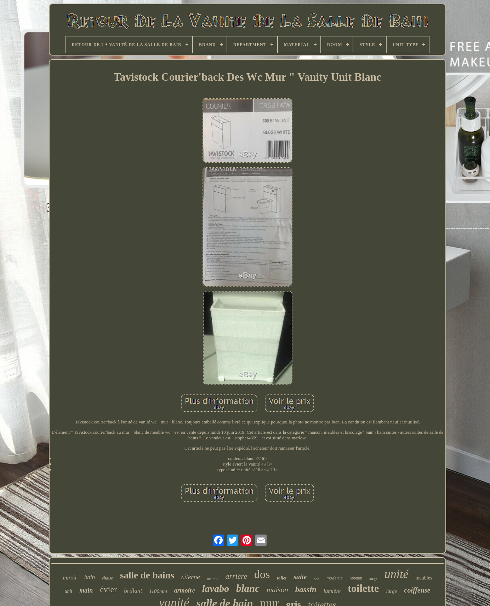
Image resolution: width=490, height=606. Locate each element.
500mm (356, 578)
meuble (212, 579)
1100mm (158, 591)
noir (316, 579)
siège (373, 579)
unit (68, 591)
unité (396, 574)
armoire (184, 590)
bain (89, 577)
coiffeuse (417, 590)
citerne (190, 577)
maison (277, 589)
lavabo (215, 588)
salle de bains (147, 575)
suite (300, 577)
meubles (424, 578)
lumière (332, 591)
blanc (248, 588)
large (391, 591)
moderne (334, 578)
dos (262, 574)
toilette (363, 588)
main (86, 590)
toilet (281, 578)
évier (108, 589)
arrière (236, 576)
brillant (133, 590)
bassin (306, 589)
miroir (70, 578)
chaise (107, 578)
